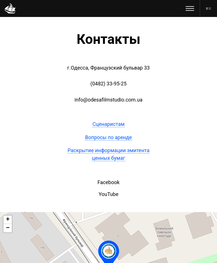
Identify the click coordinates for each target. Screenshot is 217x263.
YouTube (108, 194)
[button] (7, 219)
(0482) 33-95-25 (108, 84)
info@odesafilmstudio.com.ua (109, 100)
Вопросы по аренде (108, 137)
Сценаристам (108, 124)
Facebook (108, 182)
